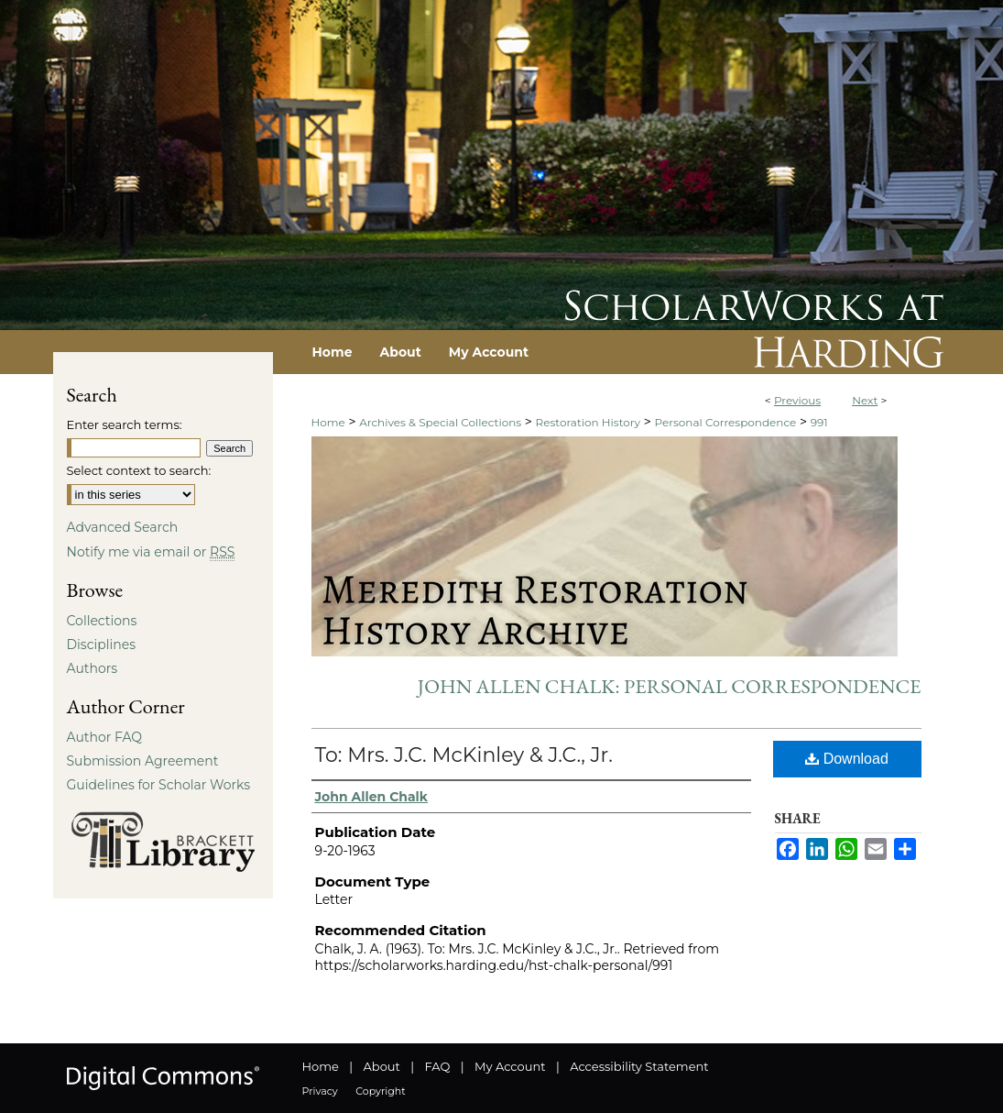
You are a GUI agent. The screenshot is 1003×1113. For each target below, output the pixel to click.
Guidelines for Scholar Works (159, 785)
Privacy (320, 1091)
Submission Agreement (143, 761)
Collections (102, 620)
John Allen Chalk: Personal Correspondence (669, 686)
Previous (797, 400)
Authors (92, 668)
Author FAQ (105, 737)
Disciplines (101, 644)
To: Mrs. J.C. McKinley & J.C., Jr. (464, 755)
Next (865, 400)
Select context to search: (139, 470)
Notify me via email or (151, 552)
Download (847, 758)
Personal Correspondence (725, 422)
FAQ (437, 1066)
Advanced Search (123, 527)
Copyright (380, 1091)
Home (328, 422)
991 (819, 422)
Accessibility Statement (639, 1066)
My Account (509, 1066)
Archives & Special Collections (440, 422)
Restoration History (588, 422)
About (382, 1066)
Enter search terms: (124, 424)
